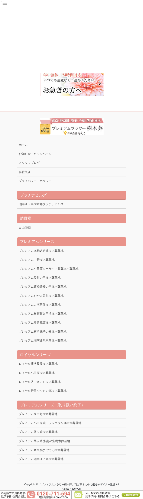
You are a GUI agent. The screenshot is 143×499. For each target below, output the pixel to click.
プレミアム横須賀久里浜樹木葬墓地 (42, 313)
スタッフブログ (29, 162)
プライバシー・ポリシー (35, 181)
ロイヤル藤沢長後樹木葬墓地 (38, 363)
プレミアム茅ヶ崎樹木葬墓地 (38, 432)
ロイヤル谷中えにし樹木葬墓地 (40, 382)
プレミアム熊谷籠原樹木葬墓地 (40, 322)
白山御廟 (25, 227)
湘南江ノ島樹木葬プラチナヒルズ (41, 204)
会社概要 (25, 172)
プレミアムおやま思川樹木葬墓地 (41, 295)
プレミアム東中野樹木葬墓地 (38, 414)
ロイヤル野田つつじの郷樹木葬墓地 (42, 390)
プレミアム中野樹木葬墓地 (37, 259)
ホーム (23, 145)
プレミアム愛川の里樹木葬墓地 (40, 277)
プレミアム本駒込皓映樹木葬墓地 (41, 250)
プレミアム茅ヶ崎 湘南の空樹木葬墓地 (44, 441)
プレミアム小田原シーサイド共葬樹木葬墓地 (48, 268)
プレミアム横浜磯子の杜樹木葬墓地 (42, 331)
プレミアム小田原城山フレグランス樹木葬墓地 (50, 423)
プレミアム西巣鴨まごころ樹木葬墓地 (44, 450)
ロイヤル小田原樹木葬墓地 (37, 373)
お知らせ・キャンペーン (35, 154)
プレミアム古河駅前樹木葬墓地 (40, 304)
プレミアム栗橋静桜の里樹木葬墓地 (42, 286)
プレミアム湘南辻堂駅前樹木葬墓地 (42, 340)
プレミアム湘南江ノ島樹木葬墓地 (41, 459)
